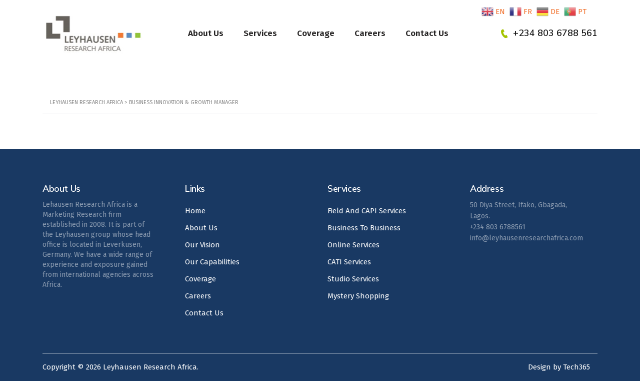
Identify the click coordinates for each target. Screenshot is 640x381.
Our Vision (202, 244)
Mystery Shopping (358, 295)
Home (195, 210)
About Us (206, 33)
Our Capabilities (212, 261)
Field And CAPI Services (367, 210)
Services (260, 33)
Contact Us (427, 33)
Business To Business (364, 227)
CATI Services (349, 261)
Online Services (354, 244)
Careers (370, 33)
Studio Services (353, 278)
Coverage (315, 33)
